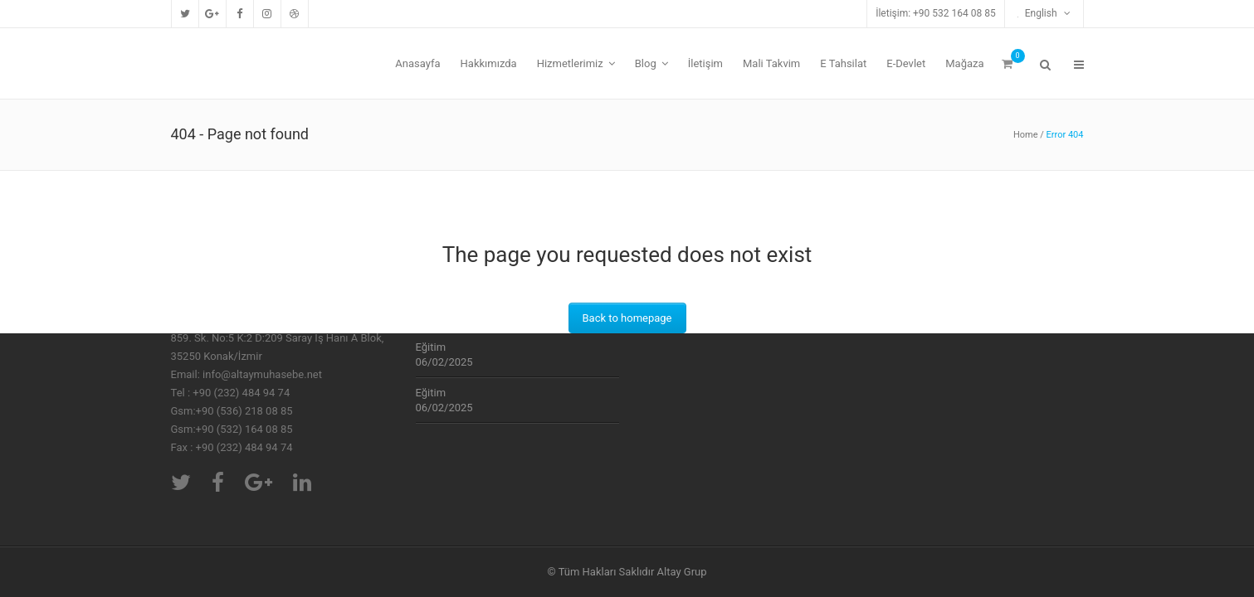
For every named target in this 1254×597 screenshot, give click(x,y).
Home (1025, 134)
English (1038, 13)
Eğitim (431, 347)
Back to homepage (627, 318)
